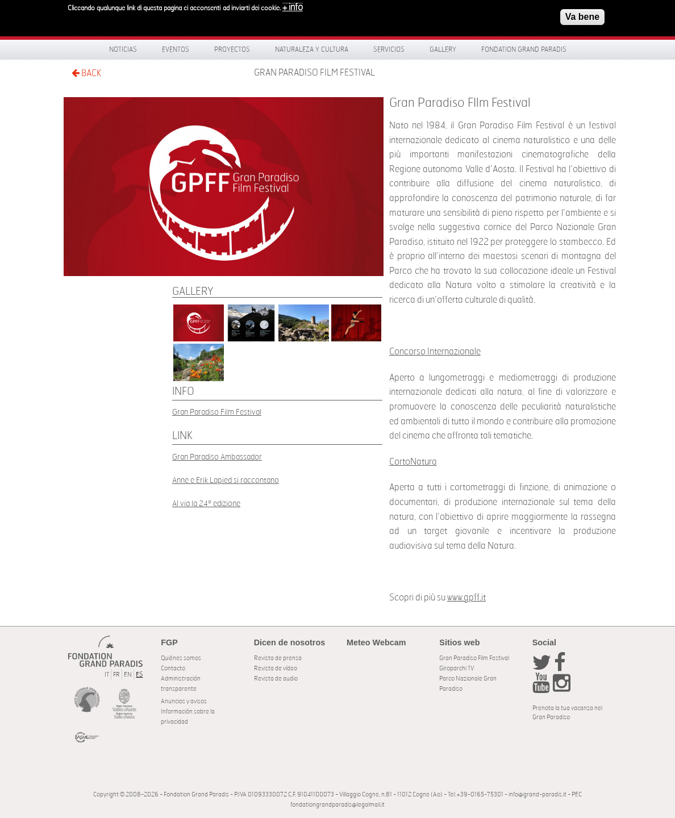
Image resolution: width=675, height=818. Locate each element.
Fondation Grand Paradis (523, 49)
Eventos (175, 49)
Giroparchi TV (456, 668)
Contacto (173, 668)
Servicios (389, 49)
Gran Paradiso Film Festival (216, 412)
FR (116, 674)
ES (139, 674)
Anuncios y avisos (184, 701)
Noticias (123, 49)
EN (128, 674)
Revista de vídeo (275, 668)
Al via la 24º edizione (206, 503)
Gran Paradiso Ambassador (217, 457)
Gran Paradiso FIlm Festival (314, 72)
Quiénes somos (181, 658)
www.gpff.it (466, 597)
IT (107, 674)
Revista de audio (276, 678)
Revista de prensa (278, 658)
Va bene (582, 14)
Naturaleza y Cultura (311, 49)
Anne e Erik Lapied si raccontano (225, 480)
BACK (86, 73)
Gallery (443, 49)
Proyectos (232, 49)
